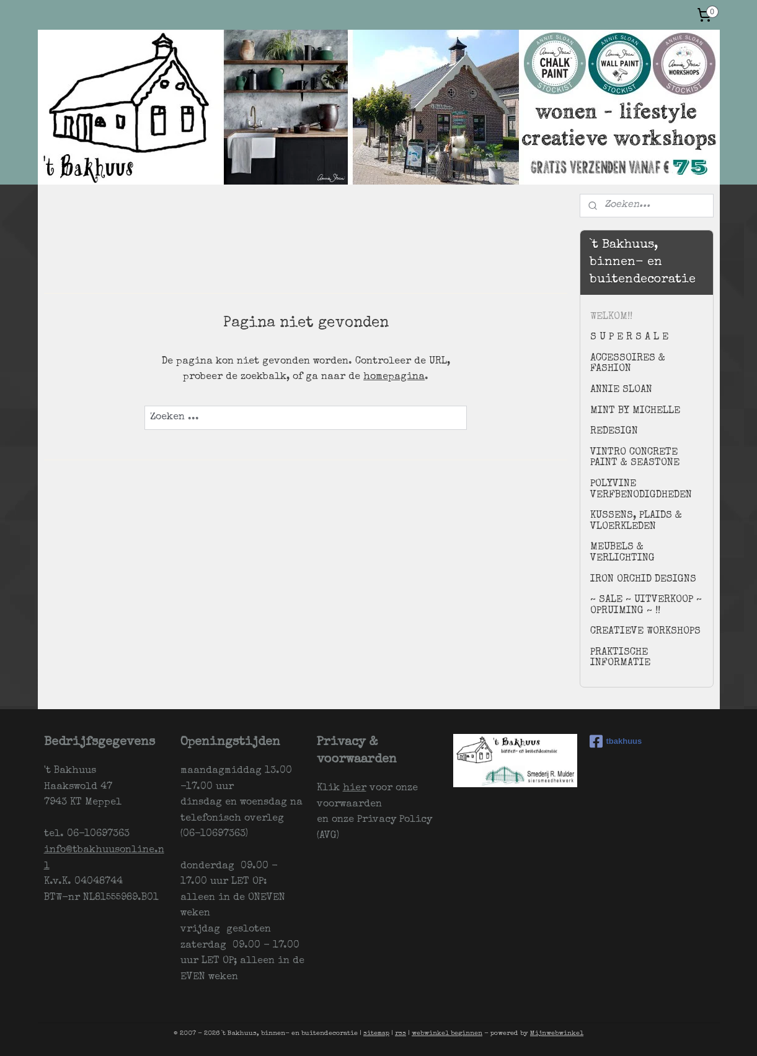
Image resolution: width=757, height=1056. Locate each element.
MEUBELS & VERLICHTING (622, 553)
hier (354, 788)
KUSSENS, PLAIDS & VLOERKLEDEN (636, 521)
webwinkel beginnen (447, 1033)
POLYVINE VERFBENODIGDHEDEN (641, 489)
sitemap (376, 1033)
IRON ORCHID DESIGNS (643, 580)
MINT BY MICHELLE (635, 411)
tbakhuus (616, 741)
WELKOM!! (611, 317)
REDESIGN (614, 432)
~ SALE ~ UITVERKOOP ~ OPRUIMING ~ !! (646, 605)
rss (400, 1033)
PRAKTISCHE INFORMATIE (620, 658)
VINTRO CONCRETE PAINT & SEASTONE (635, 458)
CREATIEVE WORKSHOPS (645, 632)
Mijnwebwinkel (556, 1033)
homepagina (394, 377)
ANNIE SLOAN (621, 390)
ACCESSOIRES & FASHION (627, 364)
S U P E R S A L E (629, 338)
